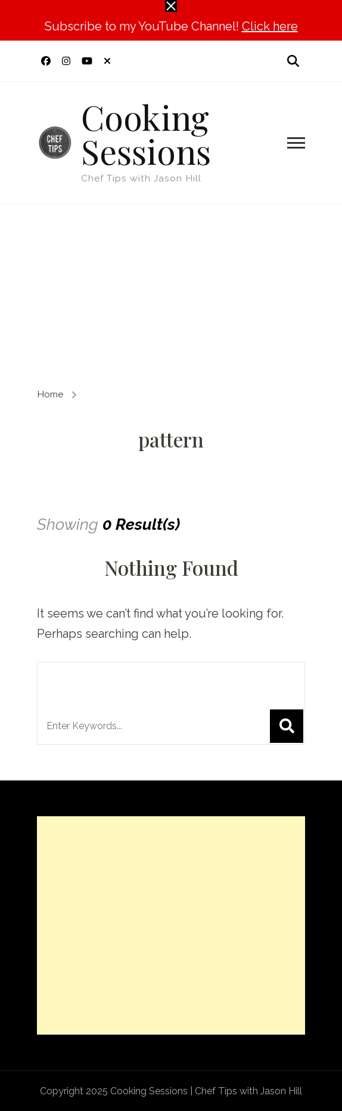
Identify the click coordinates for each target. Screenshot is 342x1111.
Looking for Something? (145, 679)
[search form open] (293, 60)
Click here (270, 26)
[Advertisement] (171, 294)
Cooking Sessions (146, 133)
